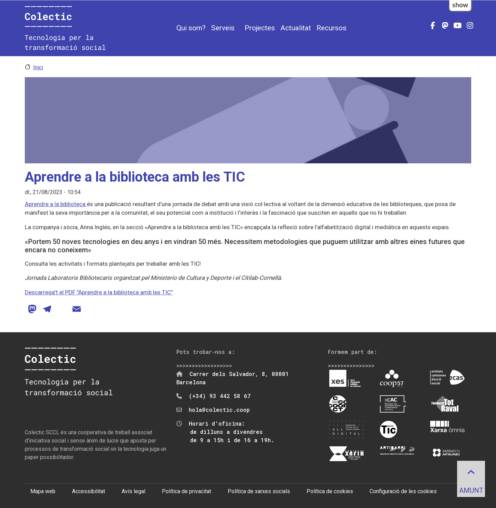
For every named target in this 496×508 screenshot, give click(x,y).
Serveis (223, 28)
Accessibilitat (88, 491)
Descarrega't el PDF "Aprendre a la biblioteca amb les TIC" (99, 292)
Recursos (332, 28)
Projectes (260, 28)
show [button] (460, 5)
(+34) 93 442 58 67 (220, 395)
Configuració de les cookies (403, 491)
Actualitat (295, 28)
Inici (38, 67)
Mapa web (42, 491)
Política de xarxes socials (259, 491)
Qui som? (191, 28)
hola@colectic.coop (219, 409)
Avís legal (133, 491)
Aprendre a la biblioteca (56, 204)
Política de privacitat (186, 491)
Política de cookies (330, 491)
